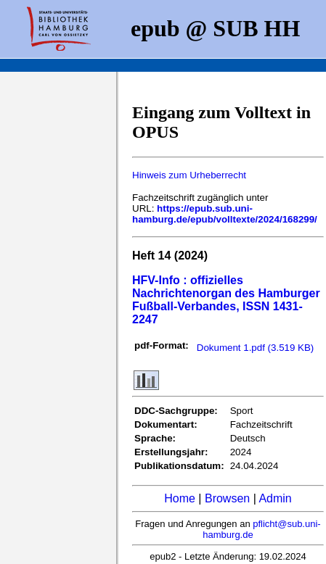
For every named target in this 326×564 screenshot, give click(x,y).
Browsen (227, 498)
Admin (274, 498)
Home (179, 498)
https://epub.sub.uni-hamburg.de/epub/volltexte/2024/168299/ (224, 214)
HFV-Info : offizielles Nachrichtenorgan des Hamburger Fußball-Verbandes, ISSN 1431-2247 (226, 299)
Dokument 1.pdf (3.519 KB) (255, 347)
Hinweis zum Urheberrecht (189, 175)
